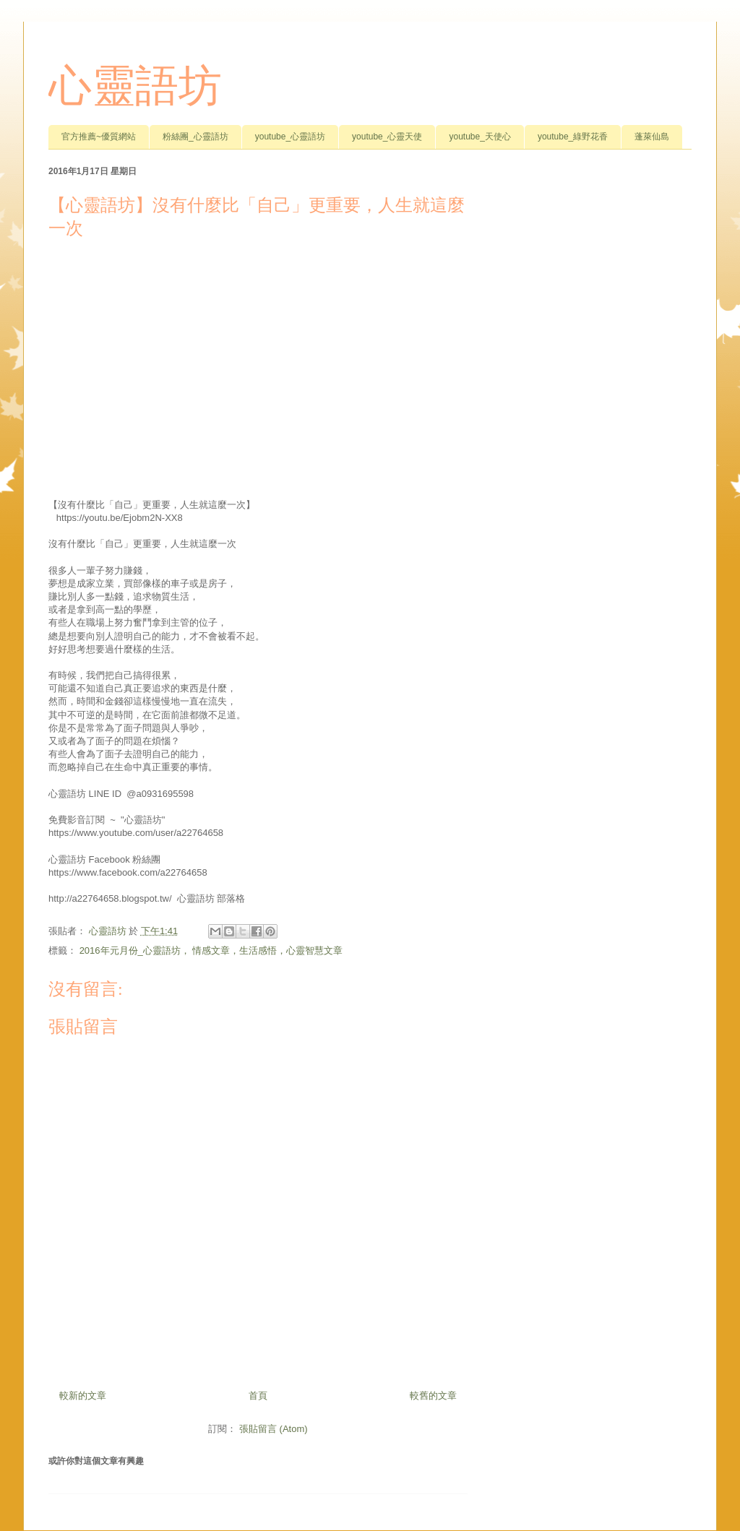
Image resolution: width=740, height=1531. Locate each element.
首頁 (258, 1395)
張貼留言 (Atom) (273, 1428)
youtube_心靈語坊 (290, 136)
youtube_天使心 (479, 136)
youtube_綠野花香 (573, 136)
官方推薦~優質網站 (98, 136)
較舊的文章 (433, 1395)
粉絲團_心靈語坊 (195, 136)
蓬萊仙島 (651, 136)
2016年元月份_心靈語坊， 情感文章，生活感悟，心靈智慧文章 (211, 950)
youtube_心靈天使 (387, 136)
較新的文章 (82, 1395)
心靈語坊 (135, 86)
